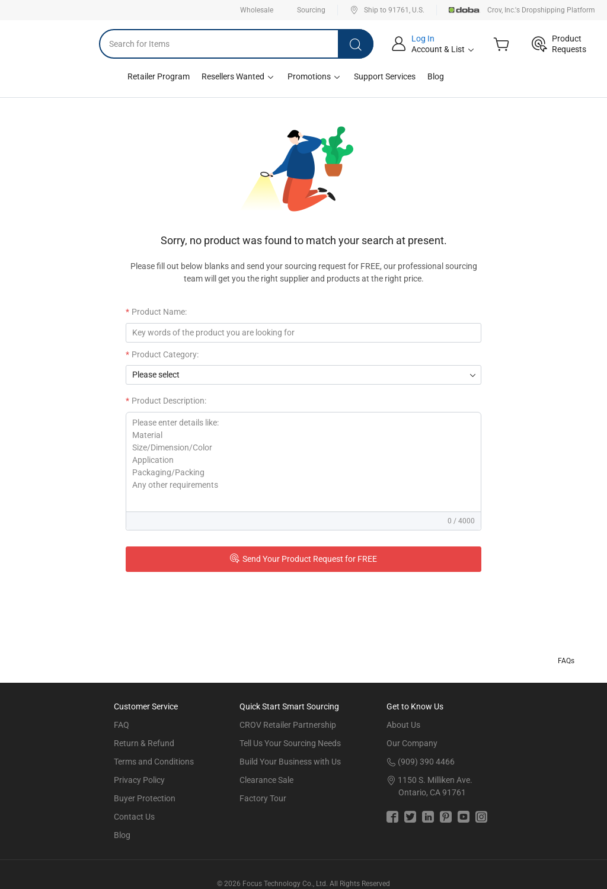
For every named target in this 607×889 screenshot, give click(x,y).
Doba (465, 10)
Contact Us (134, 816)
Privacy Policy (139, 780)
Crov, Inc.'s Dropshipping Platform (541, 10)
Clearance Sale (266, 780)
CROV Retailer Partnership (287, 725)
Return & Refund (144, 743)
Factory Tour (262, 798)
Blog (435, 76)
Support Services (385, 76)
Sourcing (311, 10)
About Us (403, 725)
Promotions (314, 77)
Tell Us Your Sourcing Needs (290, 743)
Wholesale (256, 10)
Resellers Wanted (239, 77)
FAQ (121, 725)
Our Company (411, 743)
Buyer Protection (144, 798)
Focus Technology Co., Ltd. (285, 884)
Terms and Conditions (154, 761)
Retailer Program (158, 76)
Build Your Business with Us (290, 761)
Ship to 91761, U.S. (387, 10)
